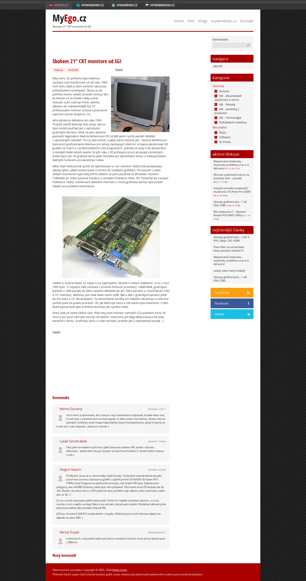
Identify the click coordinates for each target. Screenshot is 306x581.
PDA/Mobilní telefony (230, 122)
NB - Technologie (227, 118)
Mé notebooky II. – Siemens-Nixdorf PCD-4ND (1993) (231, 215)
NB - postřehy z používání (226, 111)
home (179, 20)
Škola (220, 132)
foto (191, 20)
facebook (221, 303)
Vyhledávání (220, 39)
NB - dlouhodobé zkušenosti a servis (227, 98)
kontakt (247, 20)
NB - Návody (224, 104)
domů (217, 66)
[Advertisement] (123, 44)
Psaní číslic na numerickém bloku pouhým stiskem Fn (228, 248)
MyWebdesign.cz (162, 5)
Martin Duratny (71, 409)
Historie (58, 70)
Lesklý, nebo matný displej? (229, 270)
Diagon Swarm (70, 469)
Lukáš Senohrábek (73, 441)
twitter (219, 314)
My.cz (69, 18)
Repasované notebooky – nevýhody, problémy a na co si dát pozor (231, 164)
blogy (202, 20)
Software (222, 137)
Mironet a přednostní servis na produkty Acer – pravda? (231, 178)
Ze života (222, 142)
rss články (221, 292)
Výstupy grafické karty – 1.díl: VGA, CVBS (230, 203)
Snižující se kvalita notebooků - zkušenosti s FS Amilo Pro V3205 (232, 191)
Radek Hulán (119, 570)
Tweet (119, 69)
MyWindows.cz (92, 5)
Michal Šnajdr (70, 532)
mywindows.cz (224, 20)
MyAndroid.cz (127, 5)
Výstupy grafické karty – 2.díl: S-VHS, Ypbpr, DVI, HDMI (231, 238)
